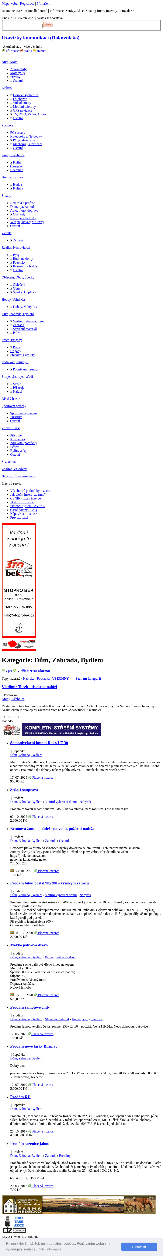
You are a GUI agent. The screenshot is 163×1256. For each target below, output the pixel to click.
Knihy (17, 162)
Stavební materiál (25, 329)
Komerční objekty (25, 266)
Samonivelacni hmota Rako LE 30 (39, 743)
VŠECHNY (60, 678)
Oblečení (19, 284)
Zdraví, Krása (11, 428)
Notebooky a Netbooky (26, 136)
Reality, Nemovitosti (16, 247)
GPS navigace (22, 110)
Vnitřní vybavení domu (29, 321)
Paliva (17, 332)
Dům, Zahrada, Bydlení (18, 314)
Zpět (7, 671)
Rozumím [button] (139, 1247)
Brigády (15, 351)
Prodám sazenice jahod (29, 1143)
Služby (6, 195)
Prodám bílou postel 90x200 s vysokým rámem (49, 883)
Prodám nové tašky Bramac (33, 1046)
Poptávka (43, 678)
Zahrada (18, 325)
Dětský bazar (11, 398)
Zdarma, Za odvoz (14, 469)
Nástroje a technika (23, 218)
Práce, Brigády (12, 340)
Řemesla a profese (22, 203)
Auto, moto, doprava (24, 210)
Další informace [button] (49, 1249)
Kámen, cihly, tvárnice (87, 1019)
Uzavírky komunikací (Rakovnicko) (41, 37)
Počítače (7, 125)
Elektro (7, 88)
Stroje (17, 384)
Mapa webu (10, 3)
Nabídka (28, 678)
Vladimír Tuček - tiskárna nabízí (29, 687)
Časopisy (16, 166)
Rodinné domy (23, 258)
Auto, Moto (10, 62)
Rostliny (64, 1155)
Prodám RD (20, 1097)
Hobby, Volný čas (14, 299)
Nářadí (17, 391)
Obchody (19, 214)
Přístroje (18, 387)
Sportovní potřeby (14, 406)
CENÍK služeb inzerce (25, 498)
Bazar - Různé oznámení (18, 476)
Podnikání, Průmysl (15, 362)
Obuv (17, 288)
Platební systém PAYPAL (27, 506)
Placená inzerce (40, 777)
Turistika (16, 417)
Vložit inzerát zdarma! (31, 671)
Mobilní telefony (24, 106)
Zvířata (6, 233)
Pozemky (19, 262)
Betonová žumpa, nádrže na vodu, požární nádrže (52, 828)
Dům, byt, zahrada (22, 206)
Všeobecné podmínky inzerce (30, 490)
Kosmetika (17, 439)
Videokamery (22, 103)
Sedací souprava (24, 789)
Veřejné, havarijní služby (27, 222)
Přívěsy (15, 77)
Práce (17, 347)
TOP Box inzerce (22, 502)
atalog (26, 51)
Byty (16, 255)
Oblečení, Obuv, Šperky (18, 277)
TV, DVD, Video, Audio (29, 114)
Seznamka (9, 462)
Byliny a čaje (19, 450)
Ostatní (18, 80)
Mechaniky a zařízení (27, 144)
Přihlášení (43, 3)
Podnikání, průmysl (26, 369)
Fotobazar (20, 99)
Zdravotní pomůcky (23, 443)
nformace (10, 51)
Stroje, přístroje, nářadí (17, 376)
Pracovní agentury (22, 355)
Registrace (27, 3)
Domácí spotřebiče (25, 95)
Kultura (18, 188)
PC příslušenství (24, 140)
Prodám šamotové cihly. (30, 1007)
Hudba (17, 184)
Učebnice (16, 170)
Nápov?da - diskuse (23, 513)
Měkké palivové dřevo (29, 945)
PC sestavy (17, 132)
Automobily (18, 69)
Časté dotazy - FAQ (23, 510)
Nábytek (85, 802)
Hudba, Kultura (12, 177)
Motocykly (17, 73)
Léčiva (15, 447)
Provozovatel (19, 517)
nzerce (39, 51)
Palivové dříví (66, 957)
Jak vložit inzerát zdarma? (28, 494)
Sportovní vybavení (23, 413)
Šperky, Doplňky (24, 292)
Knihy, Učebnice (13, 155)
